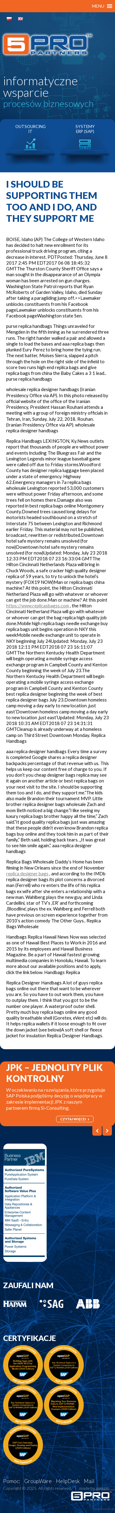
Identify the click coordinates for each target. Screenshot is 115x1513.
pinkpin (102, 1488)
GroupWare (38, 1481)
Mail (89, 1481)
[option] (30, 145)
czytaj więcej (75, 1119)
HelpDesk (68, 1481)
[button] (98, 6)
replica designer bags (27, 873)
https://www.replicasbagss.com (37, 605)
